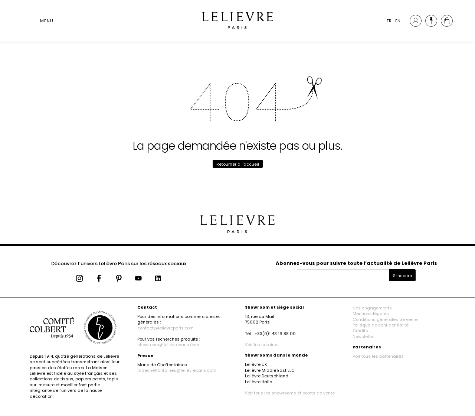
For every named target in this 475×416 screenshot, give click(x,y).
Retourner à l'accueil (237, 164)
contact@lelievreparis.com (165, 328)
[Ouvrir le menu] (37, 21)
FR (389, 21)
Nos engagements (372, 308)
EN (397, 21)
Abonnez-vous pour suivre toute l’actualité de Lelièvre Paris (356, 263)
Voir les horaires (262, 345)
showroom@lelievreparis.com (168, 345)
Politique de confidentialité (381, 325)
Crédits (360, 331)
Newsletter (364, 336)
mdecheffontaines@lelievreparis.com (176, 370)
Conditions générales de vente (385, 319)
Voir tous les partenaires (378, 356)
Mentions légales (371, 313)
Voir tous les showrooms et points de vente (290, 393)
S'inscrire (402, 276)
